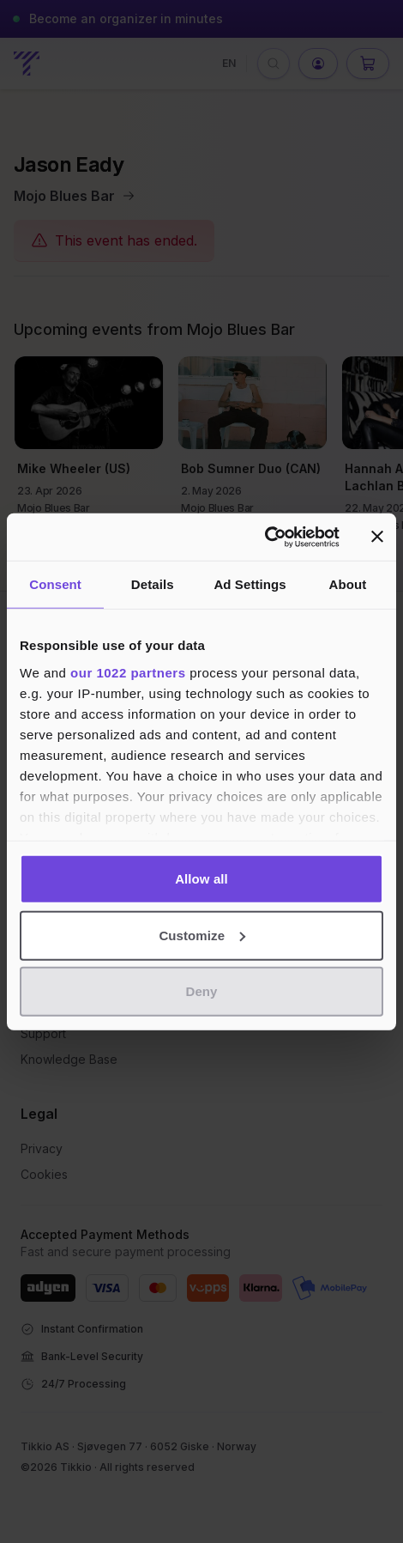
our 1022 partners (127, 672)
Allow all (201, 879)
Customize (202, 934)
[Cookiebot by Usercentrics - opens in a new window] (264, 536)
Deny (201, 991)
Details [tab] (152, 584)
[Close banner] (377, 537)
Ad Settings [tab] (250, 584)
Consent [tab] (55, 584)
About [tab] (347, 584)
